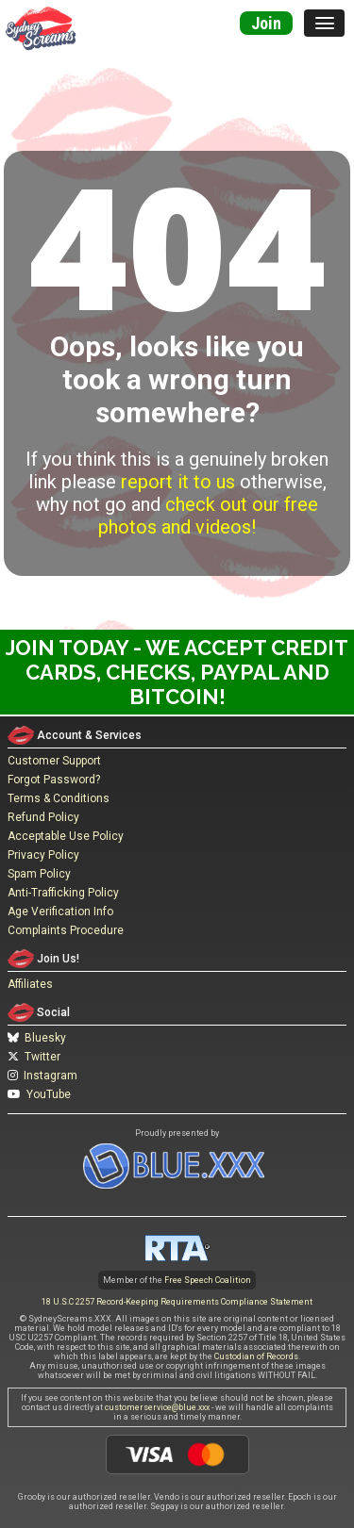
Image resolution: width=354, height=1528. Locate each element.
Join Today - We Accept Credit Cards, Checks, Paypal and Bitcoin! (177, 672)
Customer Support (54, 760)
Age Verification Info (60, 911)
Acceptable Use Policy (66, 836)
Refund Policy (43, 817)
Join (266, 23)
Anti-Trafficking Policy (63, 892)
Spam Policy (39, 873)
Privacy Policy (43, 855)
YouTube (39, 1094)
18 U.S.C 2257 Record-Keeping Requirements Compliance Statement (177, 1301)
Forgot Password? (54, 779)
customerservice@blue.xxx (157, 1407)
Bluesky (37, 1037)
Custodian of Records (256, 1356)
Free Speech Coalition (207, 1280)
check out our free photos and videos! (208, 515)
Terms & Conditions (59, 798)
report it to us (178, 481)
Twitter (34, 1056)
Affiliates (30, 984)
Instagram (42, 1075)
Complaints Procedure (66, 930)
